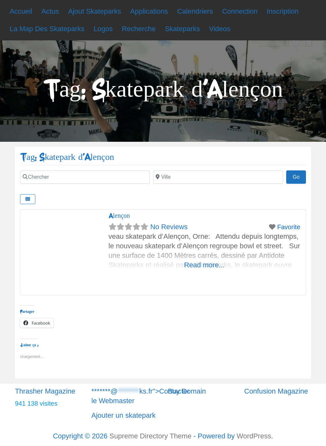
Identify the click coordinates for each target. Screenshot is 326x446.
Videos (219, 29)
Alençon (119, 215)
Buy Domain (187, 391)
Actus (50, 11)
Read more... (204, 265)
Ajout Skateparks (94, 11)
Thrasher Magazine (45, 391)
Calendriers (195, 11)
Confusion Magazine (276, 391)
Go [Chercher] (299, 176)
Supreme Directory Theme (152, 436)
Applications (149, 11)
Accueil (21, 11)
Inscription (283, 11)
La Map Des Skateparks (47, 29)
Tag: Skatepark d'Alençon (67, 157)
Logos (103, 29)
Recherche (139, 29)
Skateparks (182, 29)
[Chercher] (85, 177)
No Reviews (169, 227)
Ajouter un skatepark (123, 415)
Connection (240, 11)
